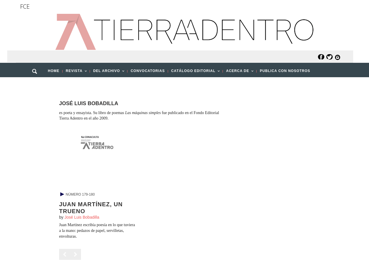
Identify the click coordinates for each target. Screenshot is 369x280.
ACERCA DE (238, 72)
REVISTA (75, 72)
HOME (53, 71)
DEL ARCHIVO (107, 72)
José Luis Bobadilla (82, 217)
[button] (36, 83)
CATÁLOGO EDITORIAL (194, 72)
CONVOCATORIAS (148, 71)
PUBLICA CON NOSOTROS (285, 71)
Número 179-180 (80, 194)
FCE (25, 6)
